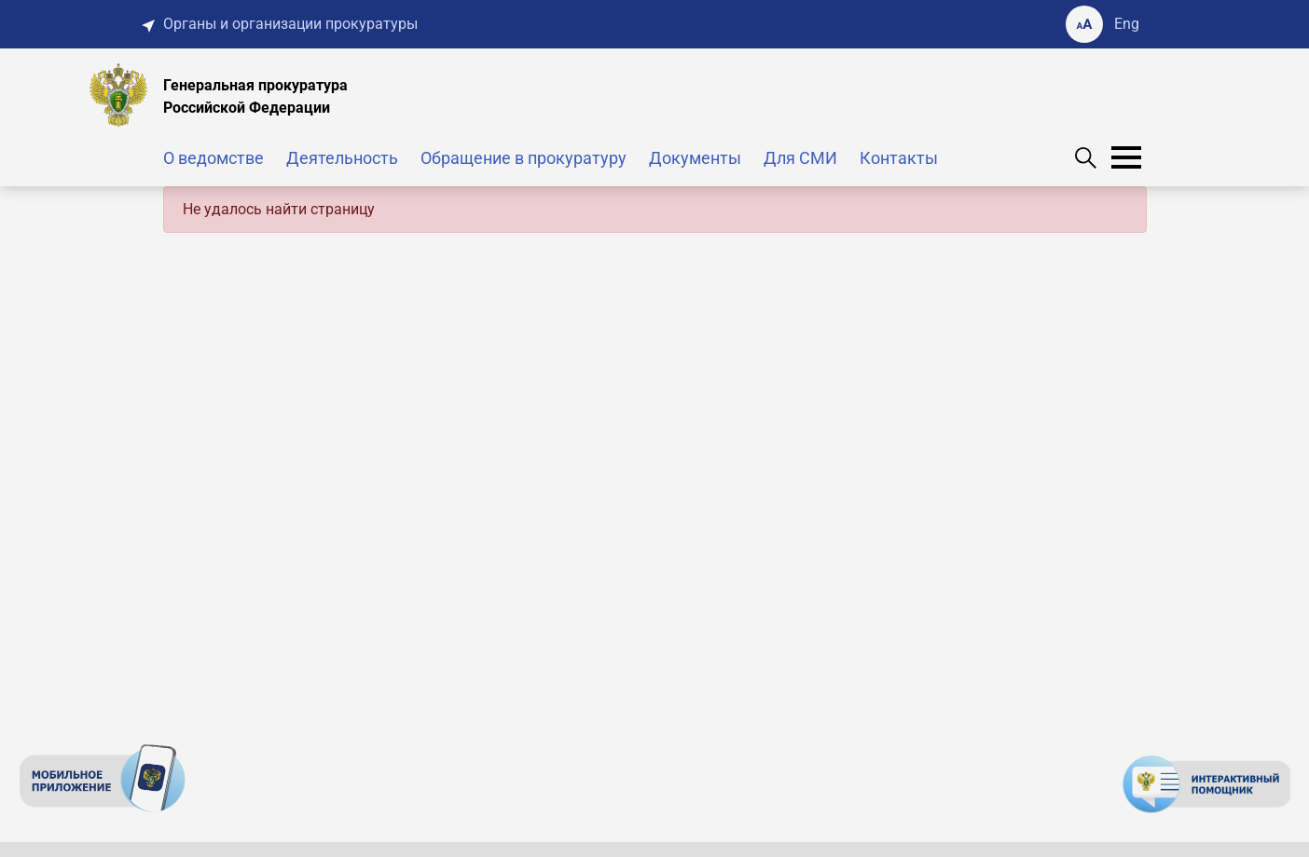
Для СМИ (800, 158)
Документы (695, 158)
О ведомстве (213, 158)
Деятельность (342, 158)
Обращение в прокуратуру (523, 158)
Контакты (899, 158)
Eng (1126, 24)
